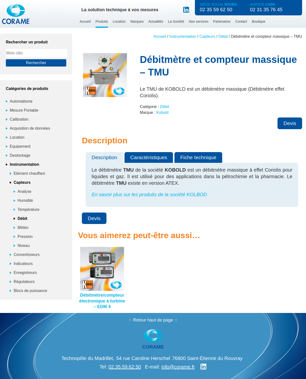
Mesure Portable (24, 110)
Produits (102, 21)
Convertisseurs (27, 255)
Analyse (24, 191)
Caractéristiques (148, 157)
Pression (25, 236)
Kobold (162, 112)
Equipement (20, 146)
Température (28, 209)
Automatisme (21, 101)
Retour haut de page (153, 320)
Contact (241, 21)
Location (119, 21)
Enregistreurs (25, 273)
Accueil (85, 21)
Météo (23, 227)
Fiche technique (198, 157)
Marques (136, 21)
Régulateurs (24, 282)
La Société (176, 21)
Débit (223, 36)
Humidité (25, 200)
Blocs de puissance (30, 291)
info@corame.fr (178, 366)
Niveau (24, 245)
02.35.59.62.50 (124, 366)
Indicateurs (23, 264)
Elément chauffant (29, 173)
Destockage (20, 155)
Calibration (19, 119)
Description (104, 157)
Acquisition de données (30, 128)
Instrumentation (182, 36)
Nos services (198, 21)
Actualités (155, 21)
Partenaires (222, 21)
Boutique (258, 21)
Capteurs (207, 36)
